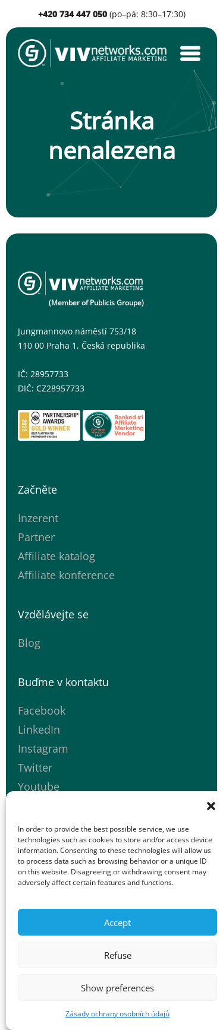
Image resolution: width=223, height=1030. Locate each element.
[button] (211, 806)
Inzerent (38, 518)
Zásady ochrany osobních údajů (117, 1014)
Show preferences (117, 988)
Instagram (43, 748)
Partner (36, 537)
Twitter (35, 767)
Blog (29, 643)
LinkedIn (39, 729)
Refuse (117, 955)
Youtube (38, 786)
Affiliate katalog (56, 556)
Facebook (41, 710)
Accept (117, 922)
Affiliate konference (66, 575)
